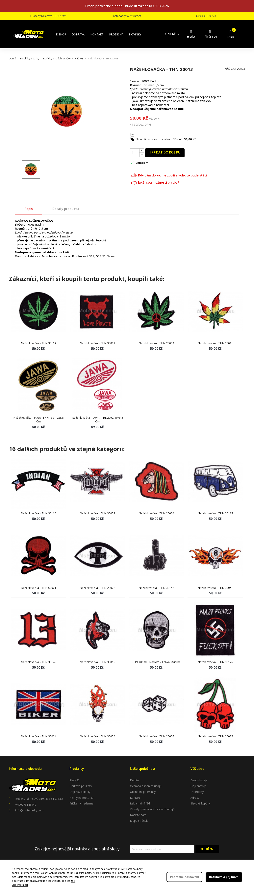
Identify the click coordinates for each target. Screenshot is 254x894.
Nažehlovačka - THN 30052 (97, 513)
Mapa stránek (139, 821)
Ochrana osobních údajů (146, 786)
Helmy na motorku (81, 798)
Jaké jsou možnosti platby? (155, 182)
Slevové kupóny (200, 803)
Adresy (194, 798)
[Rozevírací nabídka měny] (173, 34)
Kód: (227, 69)
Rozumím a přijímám (224, 877)
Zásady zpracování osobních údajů (152, 809)
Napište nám (138, 815)
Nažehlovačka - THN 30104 (38, 343)
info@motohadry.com (29, 810)
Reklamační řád (140, 803)
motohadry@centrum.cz (127, 16)
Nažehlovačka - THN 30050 (97, 736)
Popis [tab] (28, 209)
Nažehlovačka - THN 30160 (38, 513)
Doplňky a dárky (79, 792)
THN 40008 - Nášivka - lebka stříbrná (156, 662)
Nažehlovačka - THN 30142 (156, 588)
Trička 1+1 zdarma (81, 803)
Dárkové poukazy (80, 786)
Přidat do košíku (164, 152)
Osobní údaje (199, 780)
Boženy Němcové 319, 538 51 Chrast (39, 799)
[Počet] (135, 152)
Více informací (20, 884)
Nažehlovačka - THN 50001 (38, 588)
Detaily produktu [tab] (65, 209)
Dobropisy (197, 792)
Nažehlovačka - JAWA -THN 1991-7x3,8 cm (38, 419)
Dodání (134, 780)
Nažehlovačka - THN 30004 (38, 736)
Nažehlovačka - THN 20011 (215, 343)
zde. (73, 881)
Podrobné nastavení (184, 877)
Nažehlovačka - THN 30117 (215, 513)
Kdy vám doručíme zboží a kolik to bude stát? (169, 174)
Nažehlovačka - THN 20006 (156, 736)
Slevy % (74, 780)
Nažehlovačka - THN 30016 (97, 662)
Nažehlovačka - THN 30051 (215, 588)
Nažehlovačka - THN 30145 (38, 662)
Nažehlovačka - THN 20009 (156, 343)
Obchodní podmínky (143, 792)
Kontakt (135, 798)
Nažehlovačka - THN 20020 (156, 513)
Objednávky (198, 786)
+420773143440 (25, 804)
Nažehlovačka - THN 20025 (215, 736)
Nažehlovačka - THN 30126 (215, 662)
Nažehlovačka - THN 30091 (97, 343)
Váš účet (197, 768)
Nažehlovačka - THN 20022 (97, 588)
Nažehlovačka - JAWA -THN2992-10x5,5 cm (97, 419)
